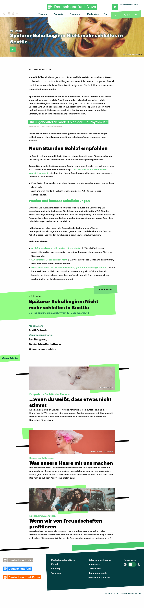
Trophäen (56, 573)
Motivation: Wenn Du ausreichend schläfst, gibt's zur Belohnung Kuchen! (68, 267)
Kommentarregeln (97, 573)
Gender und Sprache (99, 577)
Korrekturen (94, 568)
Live (117, 15)
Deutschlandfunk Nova (63, 560)
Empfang (55, 568)
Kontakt (55, 564)
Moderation (93, 14)
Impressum (94, 564)
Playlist (126, 15)
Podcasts (58, 14)
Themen (42, 14)
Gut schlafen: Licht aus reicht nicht (49, 259)
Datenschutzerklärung (99, 560)
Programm (75, 14)
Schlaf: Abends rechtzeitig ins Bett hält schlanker (56, 248)
